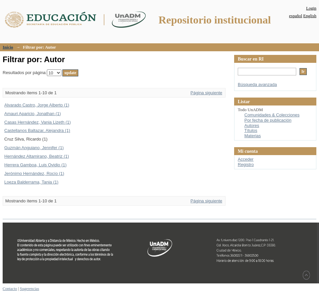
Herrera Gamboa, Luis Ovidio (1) (35, 164)
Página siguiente (206, 92)
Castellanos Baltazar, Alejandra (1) (37, 130)
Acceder (246, 159)
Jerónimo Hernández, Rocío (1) (34, 173)
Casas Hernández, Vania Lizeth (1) (37, 122)
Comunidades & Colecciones (272, 114)
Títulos (250, 130)
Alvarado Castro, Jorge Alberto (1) (36, 105)
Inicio (8, 47)
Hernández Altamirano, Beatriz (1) (36, 156)
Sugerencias (29, 288)
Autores (251, 125)
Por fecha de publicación (267, 120)
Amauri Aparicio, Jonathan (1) (32, 113)
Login (311, 8)
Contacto (10, 288)
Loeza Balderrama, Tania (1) (31, 182)
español (295, 15)
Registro (246, 164)
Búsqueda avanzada (257, 84)
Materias (252, 135)
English (309, 15)
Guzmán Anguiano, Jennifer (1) (34, 147)
